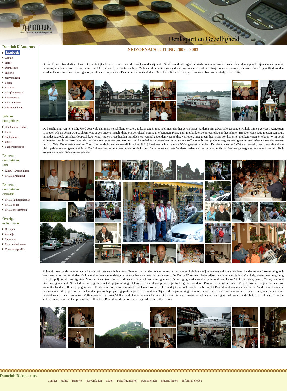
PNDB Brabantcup (15, 175)
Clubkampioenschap (16, 126)
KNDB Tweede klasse (17, 170)
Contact (9, 57)
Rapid (8, 131)
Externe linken (13, 102)
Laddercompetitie (14, 146)
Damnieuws (11, 67)
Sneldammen (12, 136)
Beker (8, 141)
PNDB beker (12, 204)
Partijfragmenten (14, 92)
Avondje (9, 234)
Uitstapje (10, 229)
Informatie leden (14, 107)
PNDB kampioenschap (17, 199)
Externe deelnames (15, 244)
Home (8, 62)
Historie (9, 72)
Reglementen (12, 97)
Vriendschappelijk (15, 249)
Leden (8, 82)
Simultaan (10, 239)
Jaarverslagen (12, 77)
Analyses (10, 87)
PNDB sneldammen (16, 209)
